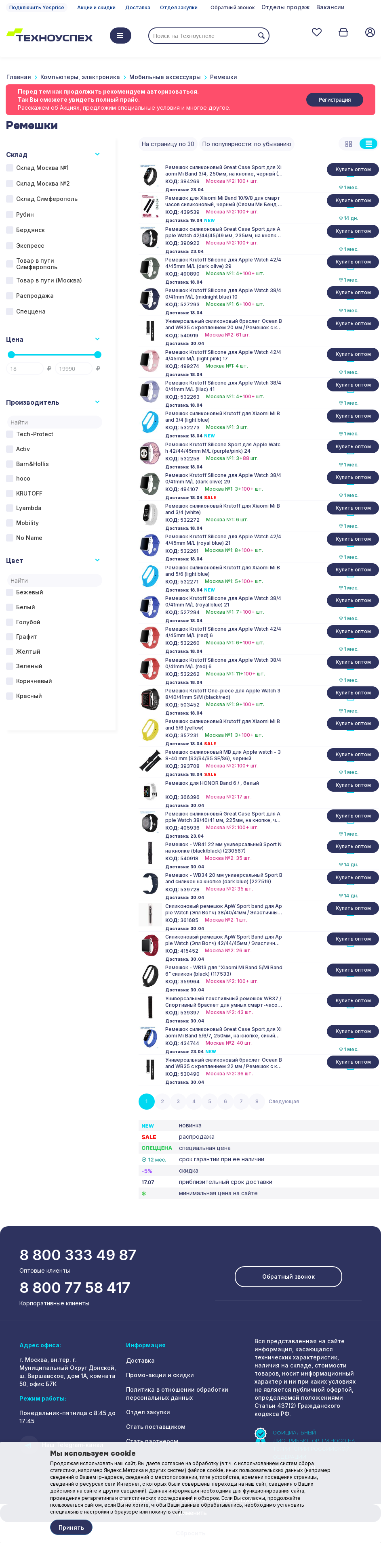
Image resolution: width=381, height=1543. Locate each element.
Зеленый (29, 666)
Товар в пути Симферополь (36, 263)
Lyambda (29, 507)
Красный (29, 695)
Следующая (284, 1101)
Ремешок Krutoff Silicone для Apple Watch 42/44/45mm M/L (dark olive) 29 (223, 263)
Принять (71, 1527)
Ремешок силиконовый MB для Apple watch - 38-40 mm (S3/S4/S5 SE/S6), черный (223, 755)
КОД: (172, 181)
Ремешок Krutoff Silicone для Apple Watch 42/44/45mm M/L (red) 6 (223, 632)
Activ (23, 448)
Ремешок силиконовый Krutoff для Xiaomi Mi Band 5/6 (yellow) (222, 724)
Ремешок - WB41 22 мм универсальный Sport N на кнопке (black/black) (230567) (223, 847)
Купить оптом (353, 169)
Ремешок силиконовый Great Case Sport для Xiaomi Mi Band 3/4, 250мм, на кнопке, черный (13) (223, 170)
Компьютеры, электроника (80, 76)
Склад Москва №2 (43, 183)
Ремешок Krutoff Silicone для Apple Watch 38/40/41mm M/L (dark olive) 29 (223, 478)
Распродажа (35, 295)
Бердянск (30, 229)
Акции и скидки (96, 7)
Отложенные (317, 32)
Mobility (27, 522)
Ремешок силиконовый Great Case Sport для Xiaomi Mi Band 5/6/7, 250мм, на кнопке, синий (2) (223, 1032)
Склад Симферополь (47, 198)
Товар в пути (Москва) (49, 280)
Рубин (25, 214)
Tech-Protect (34, 434)
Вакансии (330, 7)
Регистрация (335, 99)
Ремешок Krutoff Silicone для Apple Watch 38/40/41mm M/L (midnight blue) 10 (223, 293)
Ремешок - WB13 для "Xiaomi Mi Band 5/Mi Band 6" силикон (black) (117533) (223, 970)
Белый (25, 607)
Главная (18, 76)
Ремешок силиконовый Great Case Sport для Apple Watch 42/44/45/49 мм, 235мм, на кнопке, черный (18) (223, 232)
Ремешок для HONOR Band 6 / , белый (212, 783)
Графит (26, 636)
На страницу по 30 (168, 143)
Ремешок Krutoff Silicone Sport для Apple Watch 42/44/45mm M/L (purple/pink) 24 (222, 447)
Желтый (28, 651)
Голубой (28, 622)
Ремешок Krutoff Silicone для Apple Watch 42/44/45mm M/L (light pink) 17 (223, 355)
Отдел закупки (179, 7)
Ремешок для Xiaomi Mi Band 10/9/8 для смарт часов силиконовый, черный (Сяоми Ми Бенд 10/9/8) (222, 201)
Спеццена (31, 311)
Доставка (137, 7)
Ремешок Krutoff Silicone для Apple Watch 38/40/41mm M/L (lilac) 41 (223, 386)
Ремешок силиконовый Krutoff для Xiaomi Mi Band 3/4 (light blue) (222, 416)
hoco (23, 478)
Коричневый (34, 680)
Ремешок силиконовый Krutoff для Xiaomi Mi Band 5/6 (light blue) (222, 571)
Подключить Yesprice (36, 7)
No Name (29, 537)
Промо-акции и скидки (160, 1375)
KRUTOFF (29, 493)
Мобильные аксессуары (165, 76)
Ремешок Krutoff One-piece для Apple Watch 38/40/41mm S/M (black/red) (222, 694)
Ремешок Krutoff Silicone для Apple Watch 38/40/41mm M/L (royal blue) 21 (223, 601)
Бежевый (29, 592)
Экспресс (30, 245)
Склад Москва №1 (42, 167)
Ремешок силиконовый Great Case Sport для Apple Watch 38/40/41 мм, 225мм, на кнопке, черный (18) (223, 817)
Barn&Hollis (32, 463)
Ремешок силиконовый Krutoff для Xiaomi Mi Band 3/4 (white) (222, 509)
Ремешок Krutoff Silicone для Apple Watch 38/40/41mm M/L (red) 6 (223, 663)
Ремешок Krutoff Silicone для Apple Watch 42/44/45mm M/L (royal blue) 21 (223, 539)
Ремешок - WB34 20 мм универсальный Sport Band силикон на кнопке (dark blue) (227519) (223, 878)
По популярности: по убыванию (246, 143)
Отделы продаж (285, 7)
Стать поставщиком (155, 1426)
